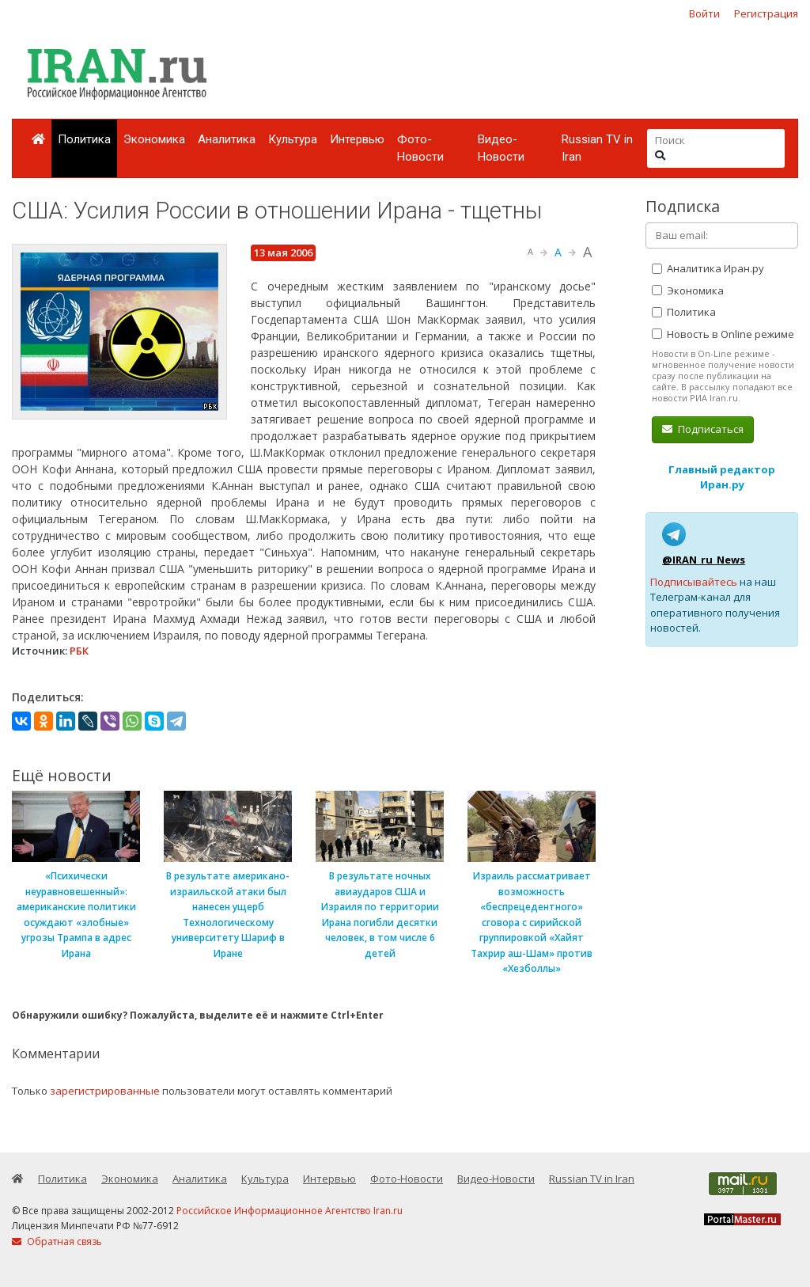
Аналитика (226, 139)
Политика (84, 139)
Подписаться (703, 429)
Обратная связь (57, 1241)
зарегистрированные (105, 1091)
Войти (704, 13)
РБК (79, 651)
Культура (292, 139)
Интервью (357, 139)
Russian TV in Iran (597, 148)
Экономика (154, 139)
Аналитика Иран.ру (708, 268)
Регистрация (766, 13)
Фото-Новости (420, 148)
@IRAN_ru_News (703, 559)
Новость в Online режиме (723, 334)
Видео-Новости (501, 148)
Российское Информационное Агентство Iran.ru (289, 1210)
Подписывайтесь (693, 582)
